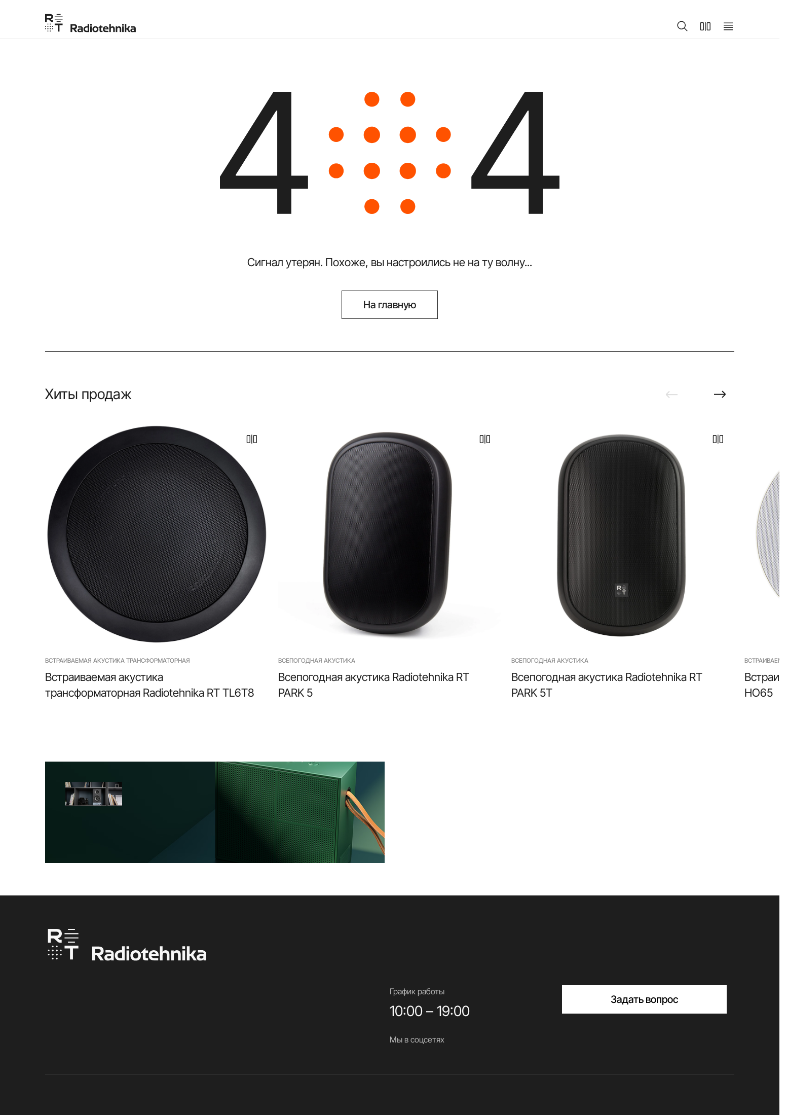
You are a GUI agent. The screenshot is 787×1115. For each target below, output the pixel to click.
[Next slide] (720, 394)
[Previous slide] (671, 394)
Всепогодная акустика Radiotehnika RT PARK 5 (373, 684)
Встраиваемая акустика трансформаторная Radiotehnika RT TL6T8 (149, 684)
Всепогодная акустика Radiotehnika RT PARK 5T (606, 684)
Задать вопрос (645, 999)
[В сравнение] (252, 439)
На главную (390, 305)
